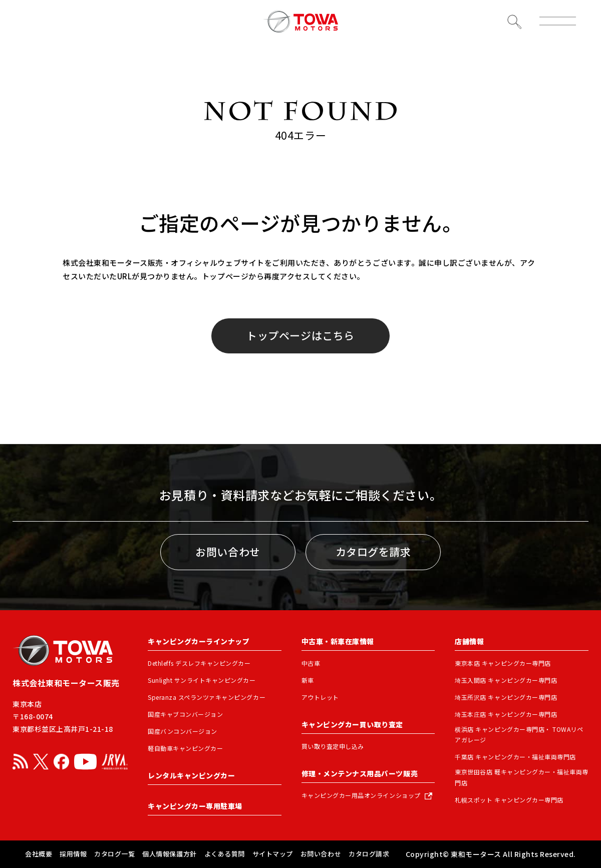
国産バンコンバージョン (182, 731)
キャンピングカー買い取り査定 (352, 724)
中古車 (311, 663)
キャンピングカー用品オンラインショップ (361, 795)
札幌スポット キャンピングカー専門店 (509, 799)
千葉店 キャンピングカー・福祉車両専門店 (515, 756)
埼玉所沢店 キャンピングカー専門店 (506, 697)
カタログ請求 (369, 853)
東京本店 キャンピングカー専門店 (502, 663)
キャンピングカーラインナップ (198, 641)
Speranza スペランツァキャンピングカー (206, 697)
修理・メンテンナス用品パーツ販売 (360, 773)
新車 (308, 680)
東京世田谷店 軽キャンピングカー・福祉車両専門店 (521, 777)
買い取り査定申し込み (333, 746)
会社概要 (38, 853)
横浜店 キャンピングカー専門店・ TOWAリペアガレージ (519, 734)
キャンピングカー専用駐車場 (195, 806)
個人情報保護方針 (169, 853)
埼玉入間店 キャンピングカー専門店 (506, 680)
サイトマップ (272, 853)
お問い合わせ (227, 551)
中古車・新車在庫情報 (338, 641)
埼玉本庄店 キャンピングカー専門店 (506, 714)
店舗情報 (469, 641)
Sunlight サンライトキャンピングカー (202, 680)
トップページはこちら (300, 335)
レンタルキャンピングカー (191, 775)
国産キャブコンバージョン (185, 714)
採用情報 (73, 853)
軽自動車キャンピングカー (185, 748)
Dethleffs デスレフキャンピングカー (199, 663)
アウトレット (320, 697)
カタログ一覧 (114, 853)
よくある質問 (224, 853)
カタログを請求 (373, 551)
